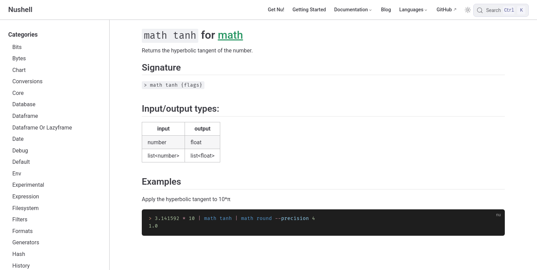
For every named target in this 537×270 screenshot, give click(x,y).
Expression (25, 196)
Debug (20, 150)
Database (24, 104)
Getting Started (309, 10)
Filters (19, 219)
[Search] (501, 10)
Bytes (19, 58)
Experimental (28, 185)
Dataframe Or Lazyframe (42, 127)
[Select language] (413, 10)
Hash (18, 254)
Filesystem (25, 208)
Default (21, 162)
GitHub (444, 10)
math (230, 34)
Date (18, 139)
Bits (17, 47)
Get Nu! (276, 10)
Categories (23, 34)
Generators (25, 242)
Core (18, 93)
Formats (22, 231)
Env (16, 173)
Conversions (27, 81)
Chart (19, 70)
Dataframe (25, 116)
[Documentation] (353, 10)
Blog (386, 10)
